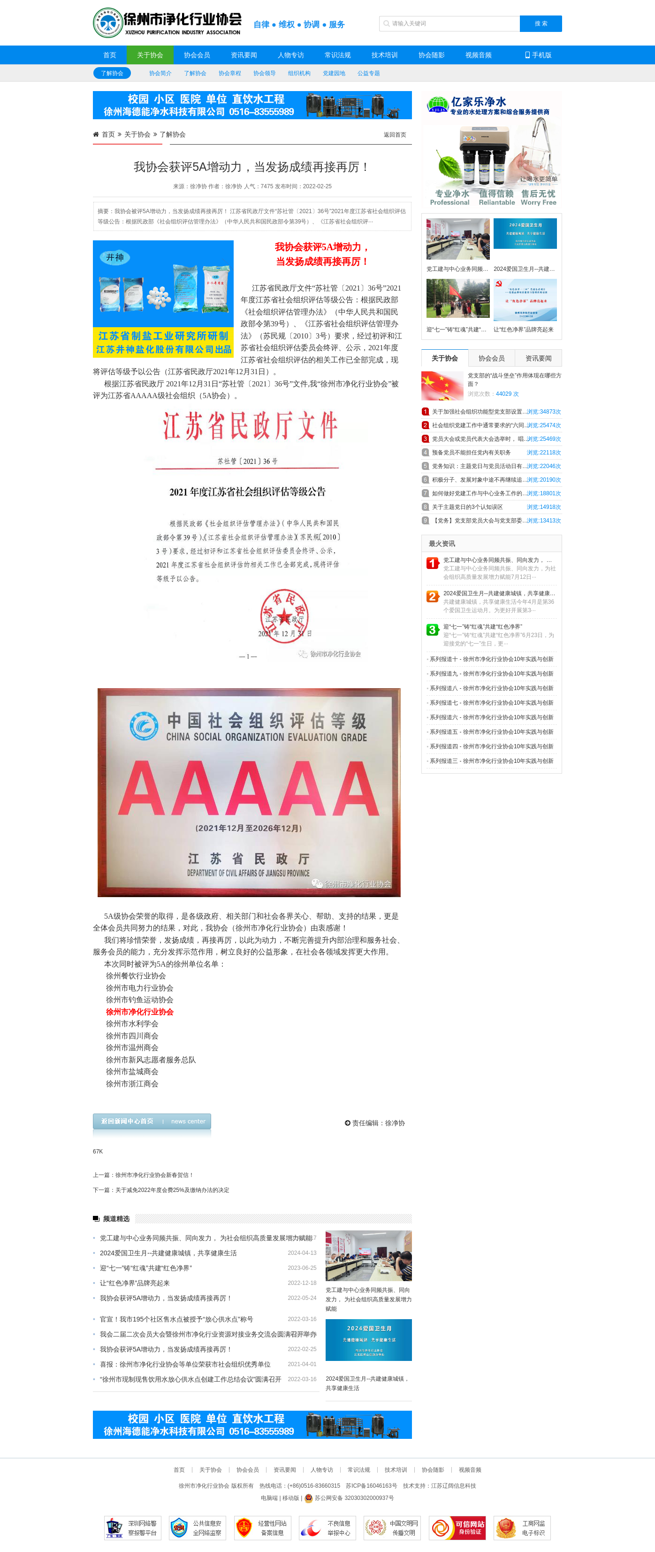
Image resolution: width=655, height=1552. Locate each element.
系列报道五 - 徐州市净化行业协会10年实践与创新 (490, 732)
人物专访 (291, 55)
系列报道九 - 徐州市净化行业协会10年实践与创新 (490, 674)
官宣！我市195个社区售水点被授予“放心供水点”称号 (173, 1319)
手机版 (539, 55)
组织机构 (299, 73)
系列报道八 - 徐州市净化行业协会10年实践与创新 (490, 688)
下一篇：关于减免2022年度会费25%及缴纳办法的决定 (161, 1190)
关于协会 (150, 55)
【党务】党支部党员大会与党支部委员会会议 (488, 520)
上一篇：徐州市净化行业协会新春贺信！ (143, 1175)
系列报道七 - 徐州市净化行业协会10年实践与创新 (490, 703)
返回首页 (395, 135)
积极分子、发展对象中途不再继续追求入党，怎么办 (497, 479)
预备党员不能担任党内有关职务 (471, 452)
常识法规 (338, 55)
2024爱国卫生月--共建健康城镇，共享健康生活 (165, 1253)
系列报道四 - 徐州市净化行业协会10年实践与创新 (490, 746)
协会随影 (432, 55)
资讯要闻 (244, 55)
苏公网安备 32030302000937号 (349, 1498)
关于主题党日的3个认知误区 (467, 507)
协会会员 (197, 55)
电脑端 (269, 1498)
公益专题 (369, 73)
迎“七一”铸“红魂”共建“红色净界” (142, 1268)
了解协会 (112, 73)
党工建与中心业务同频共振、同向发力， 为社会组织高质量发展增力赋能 (202, 1238)
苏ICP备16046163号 (371, 1486)
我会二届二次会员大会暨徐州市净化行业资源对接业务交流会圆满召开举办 (205, 1334)
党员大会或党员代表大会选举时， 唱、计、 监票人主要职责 (497, 439)
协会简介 (160, 73)
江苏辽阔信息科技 (453, 1486)
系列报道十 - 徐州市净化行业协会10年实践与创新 (490, 659)
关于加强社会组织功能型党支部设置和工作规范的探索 (497, 411)
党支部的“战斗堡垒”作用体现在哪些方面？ (515, 379)
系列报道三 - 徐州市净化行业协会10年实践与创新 (490, 761)
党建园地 (334, 73)
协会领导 (264, 73)
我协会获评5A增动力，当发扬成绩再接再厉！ (163, 1298)
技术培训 (385, 55)
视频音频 (478, 55)
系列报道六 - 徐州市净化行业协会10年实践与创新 (490, 717)
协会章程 (230, 73)
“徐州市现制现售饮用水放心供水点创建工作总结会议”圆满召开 (187, 1379)
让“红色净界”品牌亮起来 (131, 1283)
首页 (109, 55)
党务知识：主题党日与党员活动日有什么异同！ (491, 466)
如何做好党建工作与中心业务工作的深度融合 (488, 493)
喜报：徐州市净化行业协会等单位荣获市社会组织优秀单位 (182, 1364)
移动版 (290, 1498)
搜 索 (541, 23)
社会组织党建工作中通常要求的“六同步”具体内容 (493, 425)
